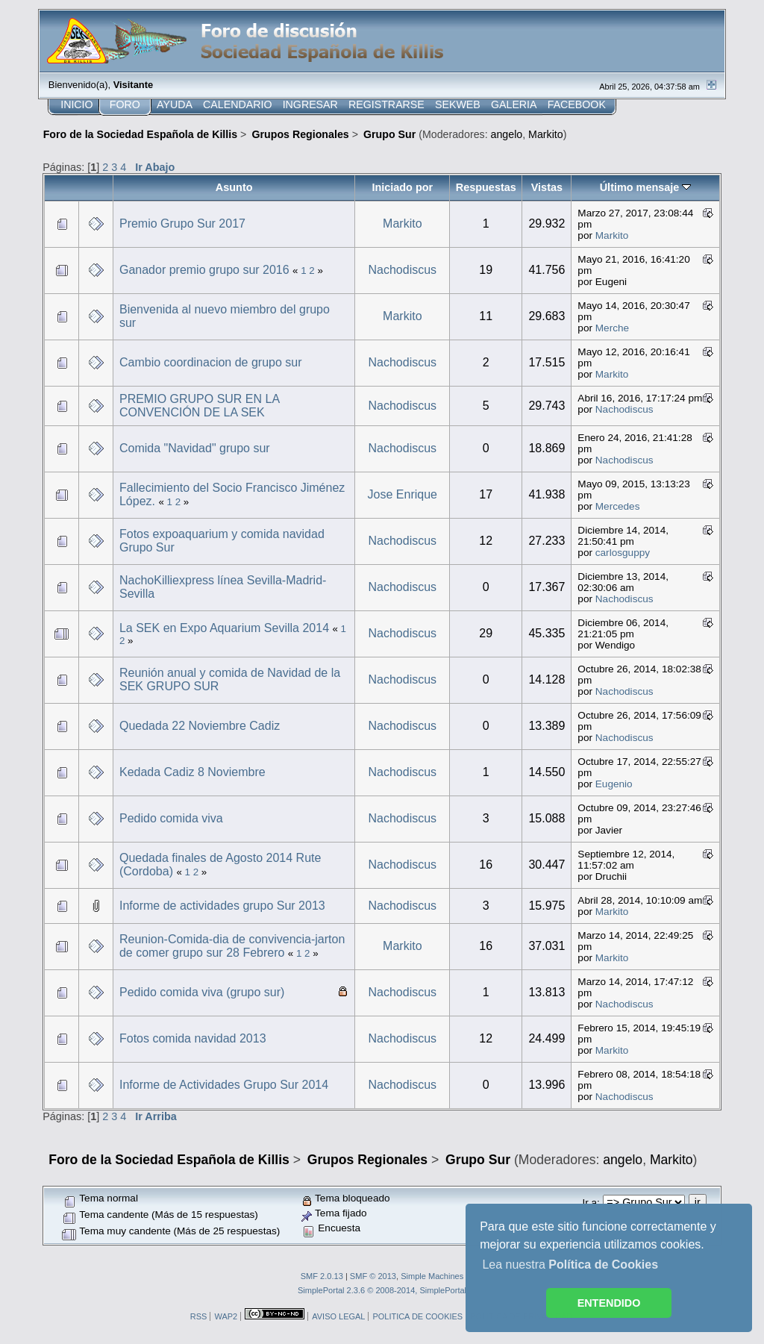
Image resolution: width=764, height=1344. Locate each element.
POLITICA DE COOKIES (417, 1316)
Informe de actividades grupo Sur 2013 (222, 905)
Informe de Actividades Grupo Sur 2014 (223, 1084)
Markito (545, 134)
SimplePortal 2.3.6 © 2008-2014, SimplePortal (382, 1290)
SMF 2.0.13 (322, 1276)
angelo (507, 134)
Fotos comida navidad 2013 (192, 1038)
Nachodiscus (403, 269)
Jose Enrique (402, 494)
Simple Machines (432, 1276)
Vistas (547, 187)
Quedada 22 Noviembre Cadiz (199, 725)
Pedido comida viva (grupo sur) (201, 992)
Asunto (234, 187)
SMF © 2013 (373, 1276)
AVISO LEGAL (338, 1316)
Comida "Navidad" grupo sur (194, 448)
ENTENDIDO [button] (609, 1303)
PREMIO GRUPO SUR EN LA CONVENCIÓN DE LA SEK (199, 406)
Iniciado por (402, 187)
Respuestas (486, 187)
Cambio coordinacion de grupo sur (210, 362)
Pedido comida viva (171, 818)
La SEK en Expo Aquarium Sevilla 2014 (224, 628)
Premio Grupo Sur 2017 (182, 223)
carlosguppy (622, 552)
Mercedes (617, 506)
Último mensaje (646, 187)
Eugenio (614, 784)
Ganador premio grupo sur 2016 (204, 269)
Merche (612, 328)
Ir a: (590, 1202)
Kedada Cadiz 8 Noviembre (192, 772)
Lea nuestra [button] (570, 1264)
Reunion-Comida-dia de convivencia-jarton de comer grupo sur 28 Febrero (232, 946)
